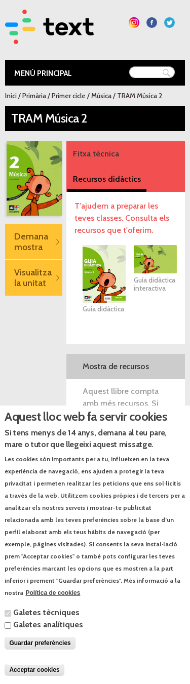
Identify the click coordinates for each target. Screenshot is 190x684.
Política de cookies (52, 602)
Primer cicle (69, 96)
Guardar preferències (39, 652)
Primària (34, 96)
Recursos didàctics (107, 179)
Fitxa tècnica (96, 153)
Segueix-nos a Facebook (151, 22)
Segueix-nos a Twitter (169, 22)
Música (101, 96)
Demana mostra (31, 241)
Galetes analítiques (48, 634)
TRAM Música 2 (139, 96)
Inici (11, 96)
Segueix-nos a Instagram (134, 22)
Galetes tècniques (46, 622)
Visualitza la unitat (33, 277)
